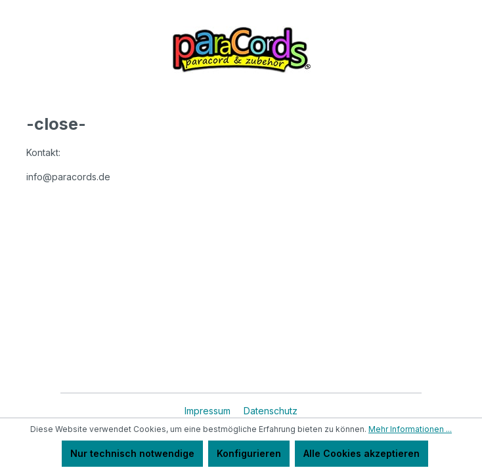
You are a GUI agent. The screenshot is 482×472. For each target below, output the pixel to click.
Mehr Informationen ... (410, 429)
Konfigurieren (249, 453)
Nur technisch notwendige (132, 453)
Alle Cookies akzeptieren (361, 453)
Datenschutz (270, 410)
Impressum (209, 410)
